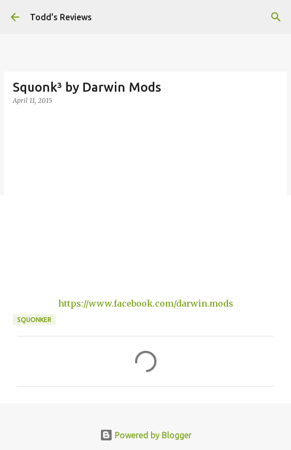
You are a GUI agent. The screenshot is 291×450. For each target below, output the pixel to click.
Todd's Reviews (61, 17)
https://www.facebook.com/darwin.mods (145, 303)
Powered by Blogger (146, 435)
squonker (34, 319)
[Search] (276, 17)
